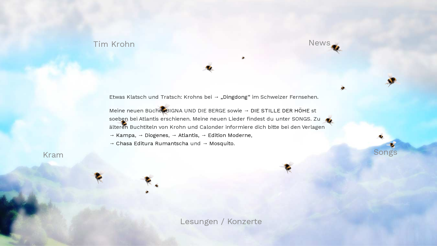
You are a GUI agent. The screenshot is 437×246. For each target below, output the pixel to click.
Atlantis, (188, 135)
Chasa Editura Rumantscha (152, 143)
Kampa (125, 135)
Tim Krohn (114, 44)
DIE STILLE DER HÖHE (280, 110)
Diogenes (156, 135)
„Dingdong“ (235, 97)
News (319, 42)
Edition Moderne (229, 135)
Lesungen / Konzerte (221, 221)
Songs (385, 152)
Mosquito (221, 143)
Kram (53, 155)
